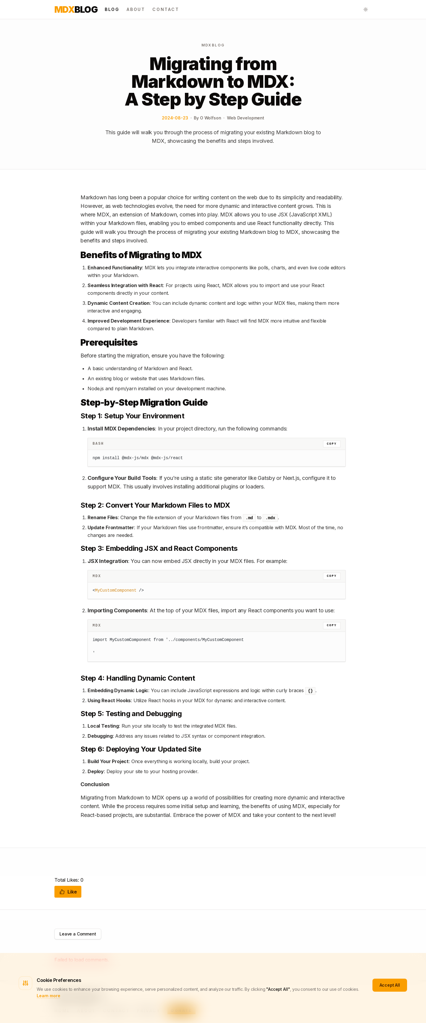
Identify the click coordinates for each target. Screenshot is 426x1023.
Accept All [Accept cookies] (390, 985)
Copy (332, 444)
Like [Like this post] (68, 892)
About (136, 9)
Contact (165, 9)
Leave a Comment (77, 933)
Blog (76, 9)
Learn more (48, 995)
